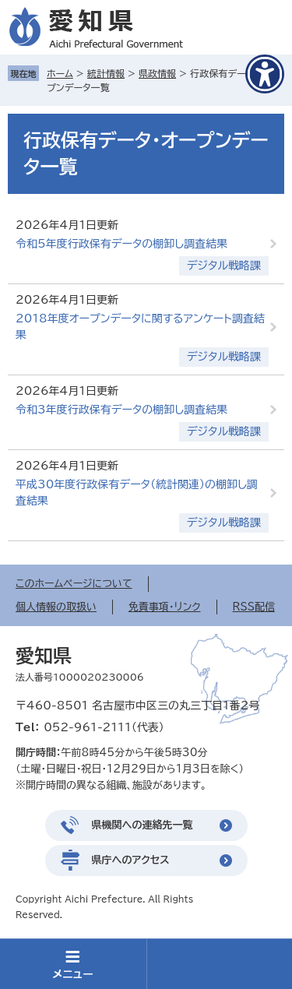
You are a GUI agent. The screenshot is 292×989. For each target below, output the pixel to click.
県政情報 (157, 73)
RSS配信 (254, 607)
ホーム (60, 73)
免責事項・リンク (164, 607)
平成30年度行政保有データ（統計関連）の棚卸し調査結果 (137, 492)
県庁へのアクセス (131, 860)
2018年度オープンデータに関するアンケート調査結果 (140, 326)
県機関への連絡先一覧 (142, 825)
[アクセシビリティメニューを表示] (264, 74)
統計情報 (106, 73)
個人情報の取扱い (56, 607)
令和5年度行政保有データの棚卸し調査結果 (121, 243)
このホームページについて (74, 584)
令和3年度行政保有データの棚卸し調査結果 (121, 409)
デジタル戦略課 (224, 265)
